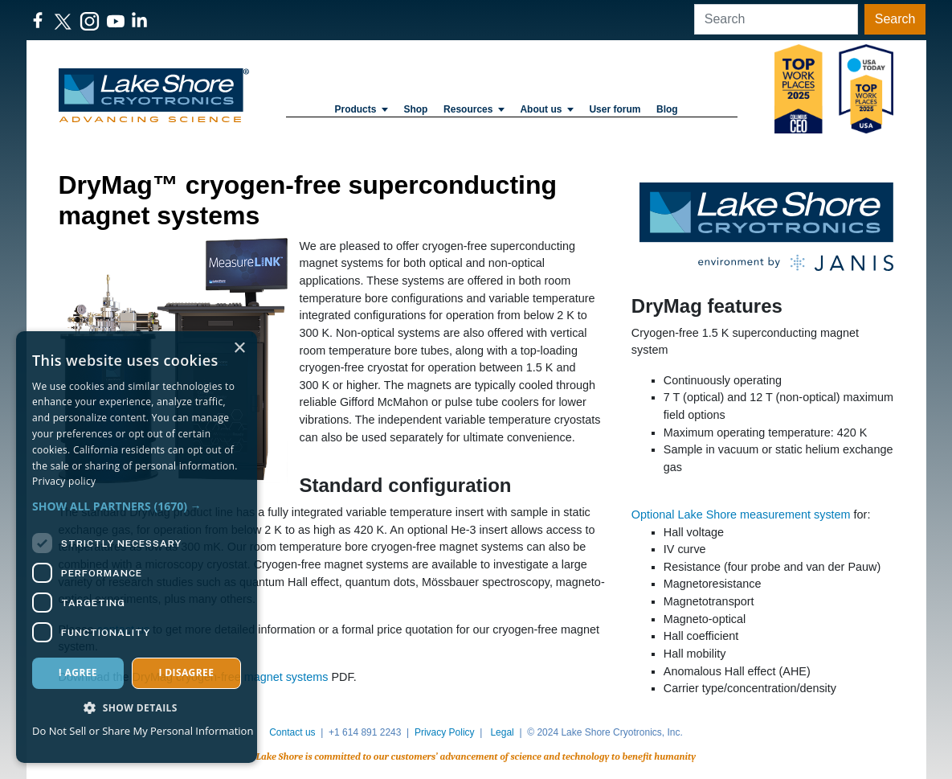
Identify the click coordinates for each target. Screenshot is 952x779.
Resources (474, 109)
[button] (136, 506)
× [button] (239, 348)
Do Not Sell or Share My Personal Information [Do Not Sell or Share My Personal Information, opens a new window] (142, 731)
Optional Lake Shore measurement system (741, 514)
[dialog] (136, 547)
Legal (501, 732)
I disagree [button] (186, 672)
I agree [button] (78, 672)
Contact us (292, 732)
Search (895, 19)
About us (546, 109)
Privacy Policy (445, 732)
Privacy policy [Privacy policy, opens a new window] (64, 481)
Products (360, 109)
